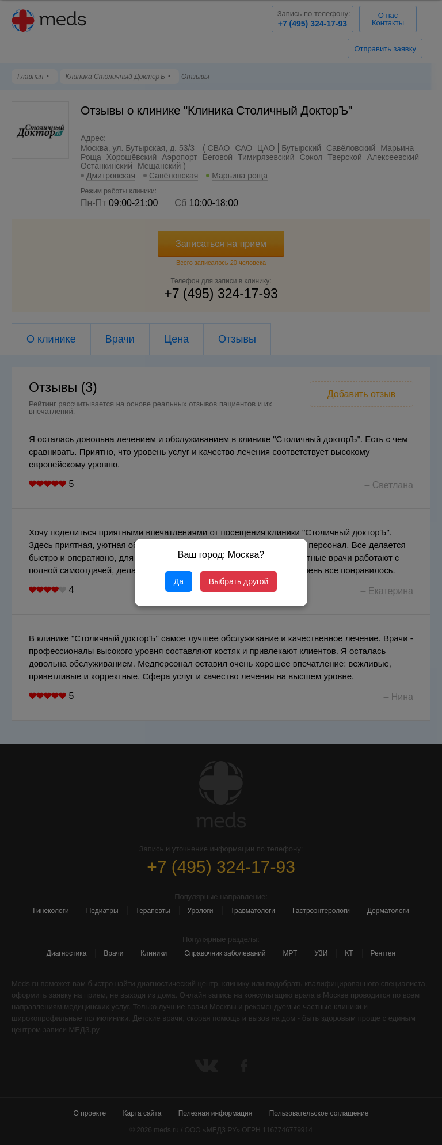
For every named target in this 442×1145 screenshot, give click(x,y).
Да (179, 581)
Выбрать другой (238, 581)
